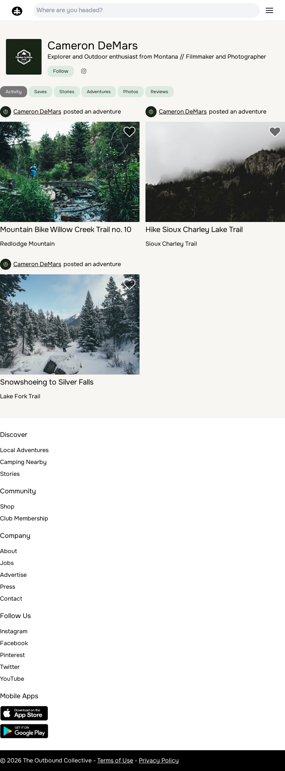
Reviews (159, 92)
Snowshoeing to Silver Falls (47, 382)
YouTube (12, 679)
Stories (66, 92)
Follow (60, 71)
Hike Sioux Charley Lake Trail (194, 229)
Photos (130, 92)
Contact (11, 598)
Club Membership (24, 518)
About (8, 551)
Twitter (10, 667)
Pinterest (12, 655)
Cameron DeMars (37, 111)
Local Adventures (24, 450)
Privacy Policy (159, 760)
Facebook (14, 643)
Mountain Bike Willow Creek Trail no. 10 (65, 229)
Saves (40, 92)
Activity (14, 92)
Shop (7, 506)
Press (7, 587)
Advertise (13, 575)
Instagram (13, 631)
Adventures (99, 92)
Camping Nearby (23, 462)
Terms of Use (115, 760)
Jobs (7, 563)
